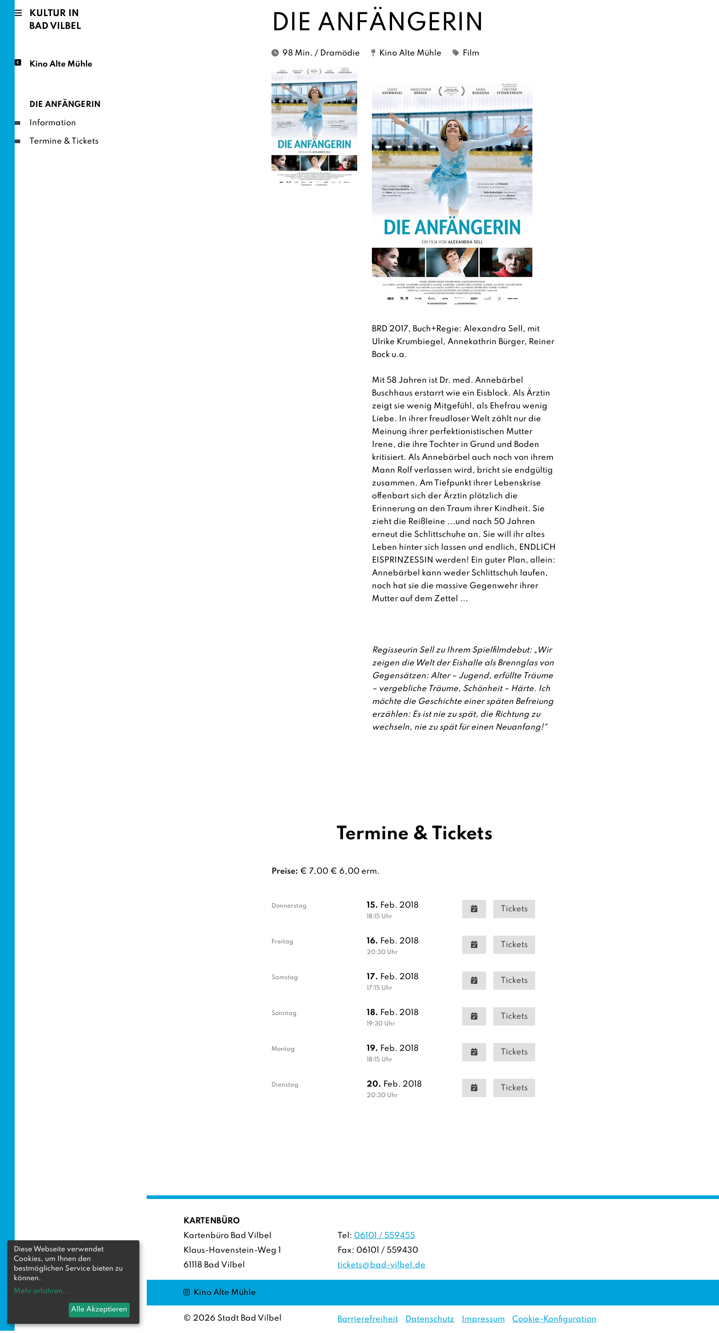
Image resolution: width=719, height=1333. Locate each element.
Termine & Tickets (64, 141)
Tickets (514, 909)
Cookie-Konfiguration (554, 1319)
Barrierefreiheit (367, 1319)
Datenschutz (429, 1319)
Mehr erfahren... (41, 1291)
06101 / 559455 (384, 1236)
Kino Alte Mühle (60, 63)
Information (52, 123)
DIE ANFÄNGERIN (64, 104)
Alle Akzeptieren (99, 1309)
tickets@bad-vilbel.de (381, 1265)
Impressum (483, 1319)
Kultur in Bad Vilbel (55, 20)
